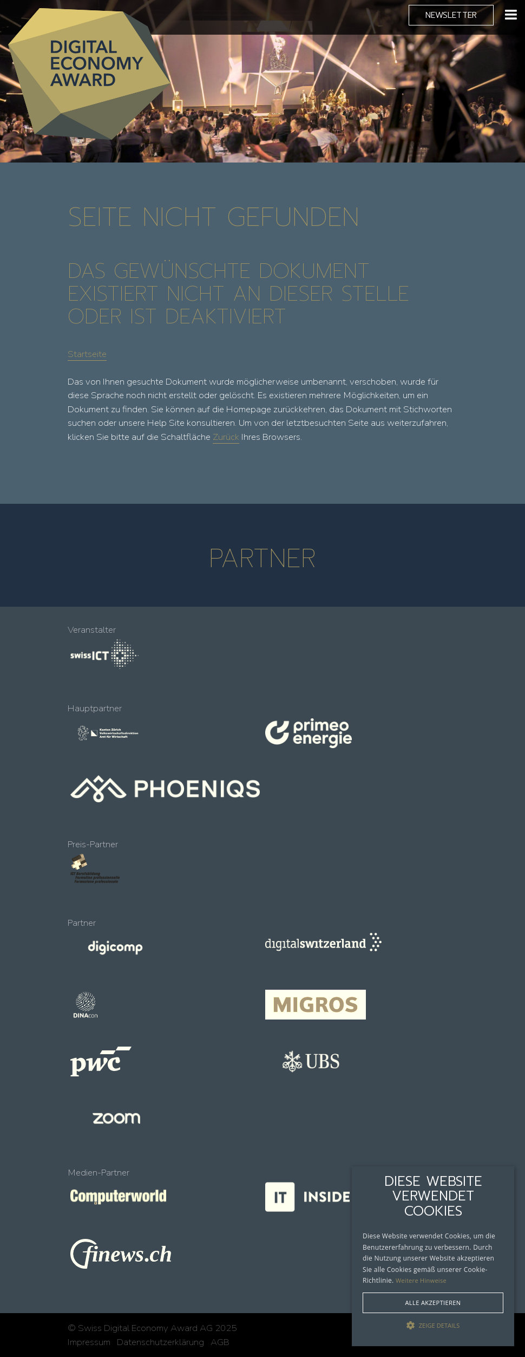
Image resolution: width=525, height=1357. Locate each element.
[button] (433, 1326)
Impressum (89, 1342)
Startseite (87, 354)
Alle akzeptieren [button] (433, 1302)
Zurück (226, 437)
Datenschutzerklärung (160, 1342)
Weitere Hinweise (421, 1280)
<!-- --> (262, 906)
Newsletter (451, 15)
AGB (220, 1342)
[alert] (433, 1256)
